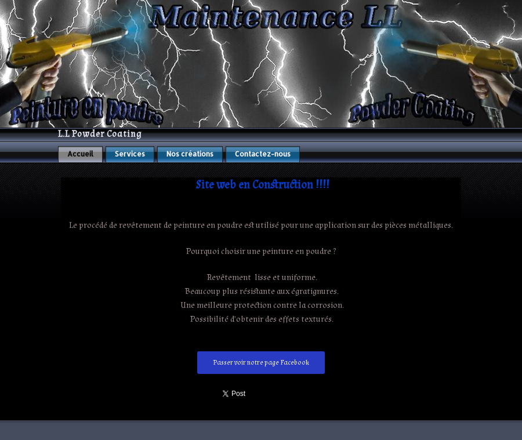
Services (130, 154)
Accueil (80, 154)
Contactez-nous (263, 154)
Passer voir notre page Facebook (261, 362)
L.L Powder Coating (100, 134)
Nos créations (189, 154)
